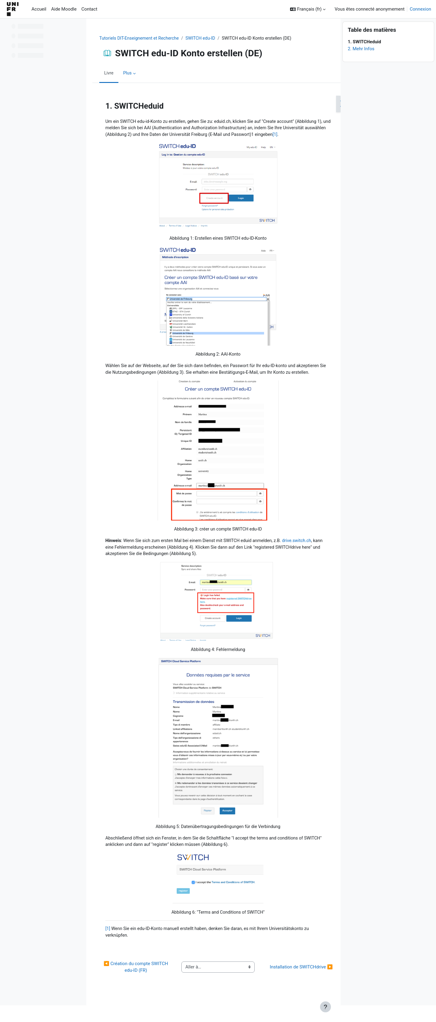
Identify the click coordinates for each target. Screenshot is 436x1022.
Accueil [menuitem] (38, 9)
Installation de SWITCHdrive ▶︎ (293, 985)
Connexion (420, 9)
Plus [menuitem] (126, 73)
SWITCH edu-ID (202, 38)
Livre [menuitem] (108, 73)
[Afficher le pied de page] (325, 1006)
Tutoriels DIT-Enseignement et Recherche (139, 38)
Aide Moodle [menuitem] (64, 9)
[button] (307, 9)
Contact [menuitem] (89, 9)
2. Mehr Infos (361, 65)
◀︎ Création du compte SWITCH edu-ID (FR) (134, 985)
